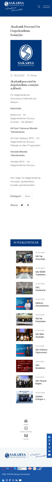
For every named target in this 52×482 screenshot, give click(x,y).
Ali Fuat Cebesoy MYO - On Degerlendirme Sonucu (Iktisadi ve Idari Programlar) (25, 142)
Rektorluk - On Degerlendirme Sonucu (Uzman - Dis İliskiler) (22, 118)
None (32, 75)
